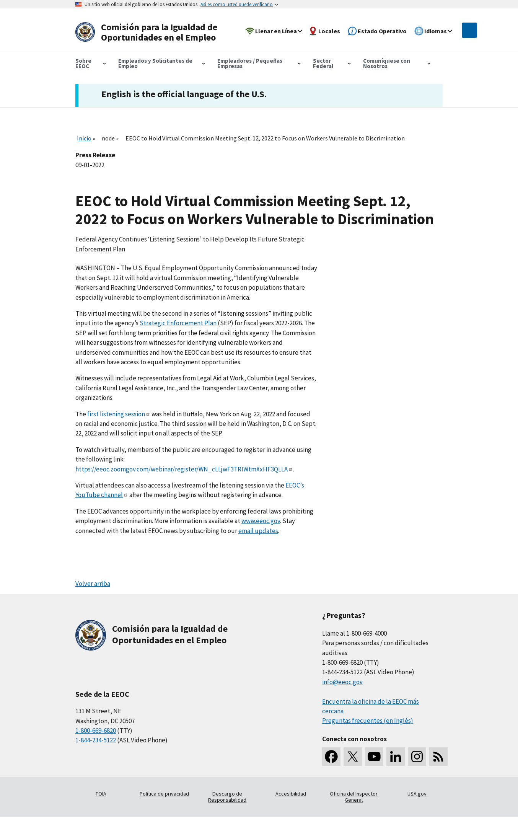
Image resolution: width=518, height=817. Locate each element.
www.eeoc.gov (260, 521)
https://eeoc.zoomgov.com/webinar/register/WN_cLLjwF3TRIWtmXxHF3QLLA (184, 469)
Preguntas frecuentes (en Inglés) (367, 720)
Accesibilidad (290, 793)
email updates (258, 531)
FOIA (101, 793)
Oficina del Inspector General (354, 796)
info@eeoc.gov (342, 682)
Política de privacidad (164, 793)
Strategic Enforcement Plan (178, 323)
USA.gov (417, 793)
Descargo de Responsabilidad (227, 796)
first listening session (118, 414)
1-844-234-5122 (95, 740)
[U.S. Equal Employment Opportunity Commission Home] (148, 32)
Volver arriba (92, 583)
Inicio (84, 138)
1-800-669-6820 (95, 730)
